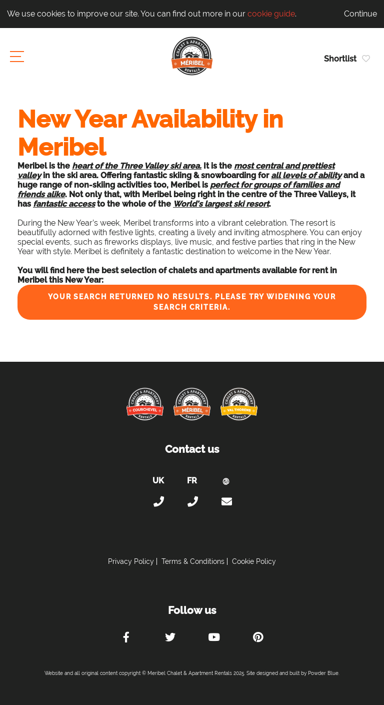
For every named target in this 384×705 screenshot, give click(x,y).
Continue (360, 14)
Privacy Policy (131, 561)
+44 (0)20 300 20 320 (158, 501)
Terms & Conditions (193, 561)
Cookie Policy (254, 561)
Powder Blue (323, 673)
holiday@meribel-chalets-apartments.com (226, 501)
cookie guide (271, 14)
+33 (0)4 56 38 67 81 (192, 501)
